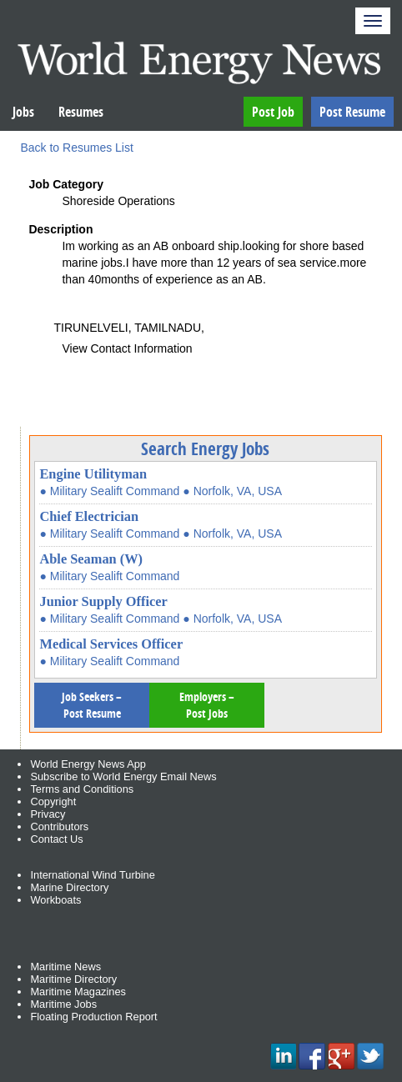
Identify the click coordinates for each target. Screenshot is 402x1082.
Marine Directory (69, 887)
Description (60, 229)
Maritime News (65, 966)
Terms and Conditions (81, 789)
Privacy (47, 814)
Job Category (65, 184)
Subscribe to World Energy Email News (123, 776)
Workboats (55, 900)
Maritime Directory (73, 979)
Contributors (59, 826)
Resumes (80, 112)
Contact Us (56, 839)
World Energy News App (87, 764)
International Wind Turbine (92, 875)
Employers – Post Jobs (206, 705)
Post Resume (352, 112)
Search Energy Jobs (205, 448)
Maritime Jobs (63, 1004)
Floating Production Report (93, 1016)
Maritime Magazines (78, 991)
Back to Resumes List (76, 147)
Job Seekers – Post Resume (92, 705)
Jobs (23, 112)
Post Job (273, 112)
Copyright (53, 801)
